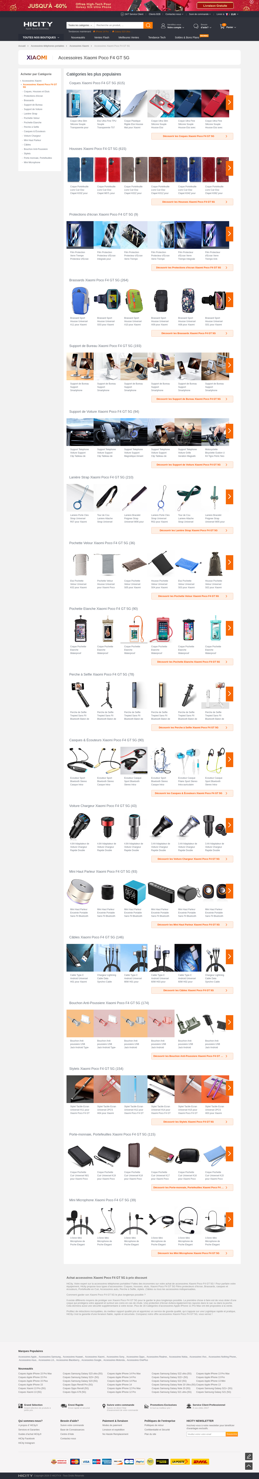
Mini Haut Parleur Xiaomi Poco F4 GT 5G (99, 871)
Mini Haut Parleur (32, 140)
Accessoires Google (91, 1360)
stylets (140, 1289)
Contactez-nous (68, 1438)
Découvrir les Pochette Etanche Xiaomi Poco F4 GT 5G (192, 661)
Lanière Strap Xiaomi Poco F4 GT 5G (97, 477)
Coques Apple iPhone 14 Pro (121, 1377)
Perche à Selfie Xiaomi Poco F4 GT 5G (98, 674)
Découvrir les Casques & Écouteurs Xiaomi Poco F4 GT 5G (191, 793)
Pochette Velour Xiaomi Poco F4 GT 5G (98, 543)
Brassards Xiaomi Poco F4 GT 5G (94, 280)
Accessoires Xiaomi (79, 46)
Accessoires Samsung (50, 1357)
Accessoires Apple (27, 1357)
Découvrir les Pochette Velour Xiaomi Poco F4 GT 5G (193, 596)
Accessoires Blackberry (67, 1360)
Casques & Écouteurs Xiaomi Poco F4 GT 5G (103, 740)
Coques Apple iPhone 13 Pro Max (213, 1373)
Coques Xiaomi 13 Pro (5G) (32, 1388)
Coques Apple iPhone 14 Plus (122, 1381)
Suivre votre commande (72, 1425)
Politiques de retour (154, 1425)
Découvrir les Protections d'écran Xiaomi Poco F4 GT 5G (192, 267)
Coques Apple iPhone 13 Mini (210, 1381)
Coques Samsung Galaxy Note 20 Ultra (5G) (174, 1384)
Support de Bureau (33, 105)
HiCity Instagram (26, 1443)
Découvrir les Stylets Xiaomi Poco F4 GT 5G (195, 1121)
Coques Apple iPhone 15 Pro (32, 1377)
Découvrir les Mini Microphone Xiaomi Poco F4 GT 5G (193, 1253)
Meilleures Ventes (129, 37)
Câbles (27, 144)
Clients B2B (154, 14)
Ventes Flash (101, 37)
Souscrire (232, 1434)
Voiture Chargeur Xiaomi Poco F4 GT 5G (99, 806)
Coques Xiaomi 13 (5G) (29, 1392)
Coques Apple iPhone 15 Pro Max (35, 1373)
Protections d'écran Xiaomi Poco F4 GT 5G (101, 214)
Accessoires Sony (115, 1357)
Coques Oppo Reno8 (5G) (76, 1388)
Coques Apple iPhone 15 (30, 1384)
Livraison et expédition (113, 1429)
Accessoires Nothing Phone (222, 1357)
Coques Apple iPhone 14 (119, 1384)
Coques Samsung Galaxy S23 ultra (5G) (83, 1373)
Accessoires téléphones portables (47, 46)
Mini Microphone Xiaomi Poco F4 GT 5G (99, 1200)
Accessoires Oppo (135, 1357)
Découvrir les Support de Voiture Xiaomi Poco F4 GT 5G (192, 464)
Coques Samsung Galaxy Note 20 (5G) (171, 1388)
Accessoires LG (46, 1360)
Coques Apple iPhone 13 (208, 1384)
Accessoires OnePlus (137, 1360)
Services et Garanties (29, 1429)
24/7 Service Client (134, 14)
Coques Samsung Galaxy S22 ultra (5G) (172, 1373)
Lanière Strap (30, 113)
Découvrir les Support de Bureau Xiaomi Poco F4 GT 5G (192, 399)
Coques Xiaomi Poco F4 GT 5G (92, 83)
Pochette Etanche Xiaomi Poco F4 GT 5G (100, 609)
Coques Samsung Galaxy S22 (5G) (169, 1381)
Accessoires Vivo (198, 1357)
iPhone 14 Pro (101, 31)
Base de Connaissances (72, 1429)
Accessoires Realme (157, 1357)
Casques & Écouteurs (34, 131)
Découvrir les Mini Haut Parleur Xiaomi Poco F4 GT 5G (192, 924)
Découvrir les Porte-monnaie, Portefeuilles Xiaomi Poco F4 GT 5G (190, 1187)
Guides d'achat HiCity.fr (29, 1434)
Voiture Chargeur (32, 136)
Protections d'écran (33, 96)
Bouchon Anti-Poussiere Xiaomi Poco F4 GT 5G (104, 1003)
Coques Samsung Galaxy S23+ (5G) (81, 1377)
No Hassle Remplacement (115, 1434)
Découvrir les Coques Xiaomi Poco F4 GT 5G (195, 136)
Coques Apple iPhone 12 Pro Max (124, 1388)
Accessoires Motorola (114, 1360)
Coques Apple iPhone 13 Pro (210, 1377)
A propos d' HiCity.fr (28, 1425)
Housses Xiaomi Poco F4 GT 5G (93, 149)
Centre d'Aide (67, 1434)
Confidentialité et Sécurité (157, 1429)
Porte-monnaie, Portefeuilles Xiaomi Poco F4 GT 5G (108, 1134)
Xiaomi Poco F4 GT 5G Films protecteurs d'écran (176, 1286)
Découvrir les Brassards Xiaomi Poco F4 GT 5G (195, 333)
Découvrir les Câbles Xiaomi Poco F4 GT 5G (195, 990)
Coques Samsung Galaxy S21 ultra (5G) (172, 1392)
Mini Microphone (32, 162)
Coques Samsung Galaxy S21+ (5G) (214, 1388)
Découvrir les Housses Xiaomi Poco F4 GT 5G (195, 201)
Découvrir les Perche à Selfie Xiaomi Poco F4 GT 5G (193, 727)
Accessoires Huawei (73, 1357)
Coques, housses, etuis (136, 1286)
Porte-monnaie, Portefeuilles (38, 158)
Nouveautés (78, 37)
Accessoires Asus (27, 1360)
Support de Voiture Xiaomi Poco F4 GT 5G (100, 411)
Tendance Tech (157, 37)
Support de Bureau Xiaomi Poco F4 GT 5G (101, 346)
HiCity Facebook (26, 1438)
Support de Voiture (33, 109)
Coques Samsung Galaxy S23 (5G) (80, 1381)
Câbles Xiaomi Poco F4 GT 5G (92, 937)
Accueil (22, 46)
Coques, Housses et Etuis (36, 91)
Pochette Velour (32, 118)
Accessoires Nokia (178, 1357)
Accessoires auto (109, 1289)
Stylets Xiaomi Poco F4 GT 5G (92, 1069)
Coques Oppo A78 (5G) (74, 1392)
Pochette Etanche (32, 122)
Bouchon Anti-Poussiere (36, 149)
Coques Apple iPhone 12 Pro (121, 1392)
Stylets (27, 153)
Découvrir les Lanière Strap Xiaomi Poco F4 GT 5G (194, 530)
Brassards (29, 100)
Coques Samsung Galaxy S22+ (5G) (170, 1377)
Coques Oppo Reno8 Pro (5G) (78, 1384)
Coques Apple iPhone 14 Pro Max (124, 1373)
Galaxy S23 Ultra (121, 31)
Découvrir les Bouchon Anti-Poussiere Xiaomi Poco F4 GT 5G (190, 1056)
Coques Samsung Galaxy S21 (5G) (213, 1392)
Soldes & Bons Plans (187, 37)
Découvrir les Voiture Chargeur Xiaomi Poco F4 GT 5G (193, 859)
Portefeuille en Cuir (88, 1289)
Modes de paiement (112, 1425)
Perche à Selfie (31, 127)
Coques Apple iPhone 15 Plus (33, 1381)
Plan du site (150, 1434)
